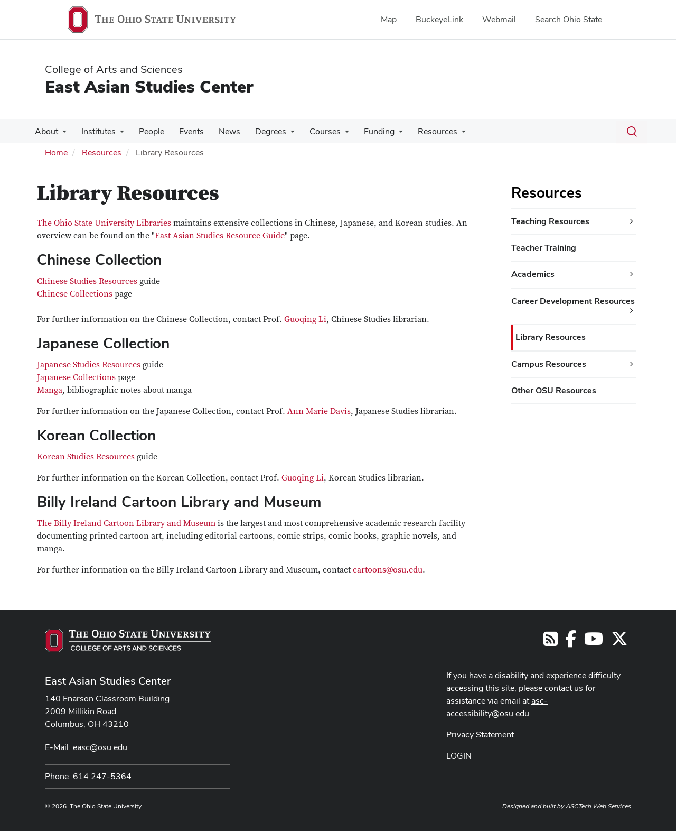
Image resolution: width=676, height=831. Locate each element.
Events (184, 131)
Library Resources (550, 337)
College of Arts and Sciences (114, 69)
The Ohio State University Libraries (104, 223)
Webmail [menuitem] (499, 19)
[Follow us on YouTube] (593, 642)
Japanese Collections (76, 377)
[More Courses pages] (331, 134)
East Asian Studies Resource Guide (220, 235)
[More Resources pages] (443, 134)
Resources (419, 131)
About (45, 131)
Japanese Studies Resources (88, 364)
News (220, 131)
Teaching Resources (550, 221)
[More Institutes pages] (116, 134)
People (146, 131)
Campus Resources (548, 364)
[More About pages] (61, 134)
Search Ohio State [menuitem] (568, 19)
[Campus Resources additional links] (631, 364)
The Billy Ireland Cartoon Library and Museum (126, 523)
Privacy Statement (480, 734)
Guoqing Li (305, 319)
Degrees (259, 131)
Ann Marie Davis (319, 411)
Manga (49, 390)
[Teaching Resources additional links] (631, 221)
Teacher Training (543, 247)
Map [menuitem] (389, 19)
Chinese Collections (74, 294)
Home (56, 152)
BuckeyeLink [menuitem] (439, 19)
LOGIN (459, 755)
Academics (533, 274)
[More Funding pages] (383, 134)
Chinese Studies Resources (87, 281)
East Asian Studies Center (149, 86)
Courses (311, 131)
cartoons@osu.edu (387, 570)
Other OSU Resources (553, 390)
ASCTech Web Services (598, 806)
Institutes (95, 131)
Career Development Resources (573, 301)
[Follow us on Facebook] (571, 642)
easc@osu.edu (100, 747)
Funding (363, 131)
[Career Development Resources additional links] (631, 311)
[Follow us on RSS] (550, 642)
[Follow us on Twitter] (619, 642)
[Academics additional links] (631, 274)
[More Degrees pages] (279, 134)
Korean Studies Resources (86, 456)
